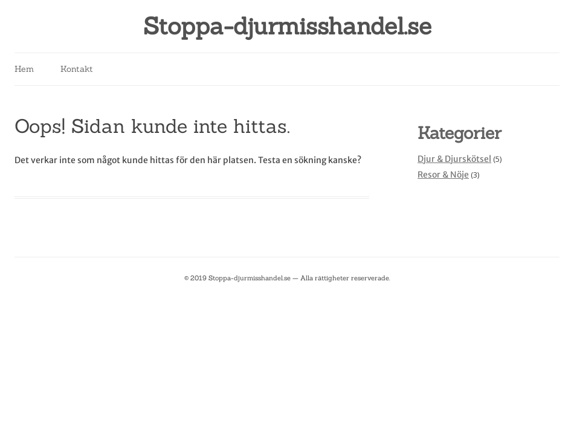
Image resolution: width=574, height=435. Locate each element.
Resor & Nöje (443, 174)
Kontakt (76, 68)
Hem (24, 68)
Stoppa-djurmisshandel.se (287, 26)
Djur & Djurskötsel (454, 158)
